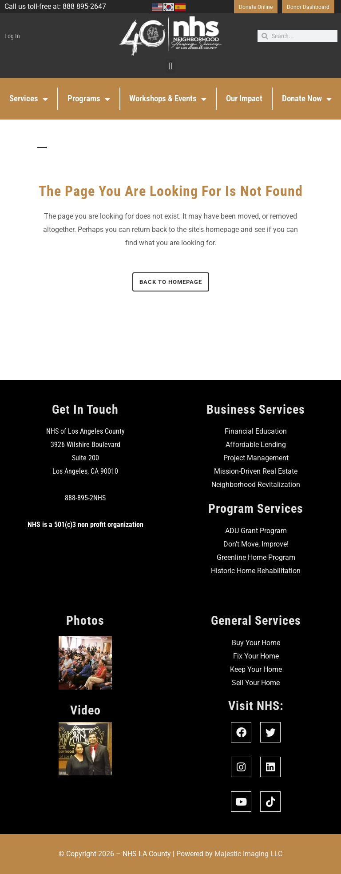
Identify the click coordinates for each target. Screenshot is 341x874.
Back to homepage (170, 282)
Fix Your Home (256, 656)
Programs (88, 99)
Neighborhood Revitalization (255, 484)
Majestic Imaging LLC (248, 854)
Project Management (256, 458)
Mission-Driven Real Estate (255, 471)
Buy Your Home (256, 643)
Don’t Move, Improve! (256, 544)
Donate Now (307, 99)
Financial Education (256, 431)
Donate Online (256, 7)
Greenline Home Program (256, 557)
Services (28, 99)
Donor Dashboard (308, 7)
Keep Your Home (256, 669)
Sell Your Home (256, 682)
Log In (12, 36)
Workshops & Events (167, 99)
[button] (170, 66)
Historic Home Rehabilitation (256, 571)
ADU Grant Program (256, 531)
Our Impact (244, 98)
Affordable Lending (256, 444)
